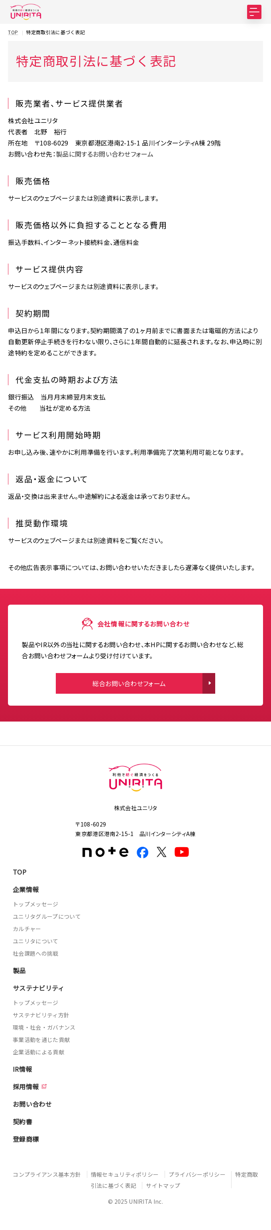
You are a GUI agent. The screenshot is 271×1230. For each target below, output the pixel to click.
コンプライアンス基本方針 (47, 1174)
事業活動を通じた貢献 (41, 1040)
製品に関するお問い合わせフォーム (104, 154)
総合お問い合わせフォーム (129, 683)
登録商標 (26, 1139)
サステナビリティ (39, 988)
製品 (19, 970)
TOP (19, 872)
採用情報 (26, 1086)
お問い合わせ (32, 1104)
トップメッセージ (36, 904)
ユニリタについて (36, 941)
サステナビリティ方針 (41, 1015)
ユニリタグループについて (47, 916)
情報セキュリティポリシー (125, 1174)
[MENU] (254, 12)
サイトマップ (163, 1185)
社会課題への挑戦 (36, 953)
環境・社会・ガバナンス (44, 1027)
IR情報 (22, 1069)
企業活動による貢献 (38, 1052)
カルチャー (27, 929)
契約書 (22, 1121)
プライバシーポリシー (197, 1174)
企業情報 (26, 889)
